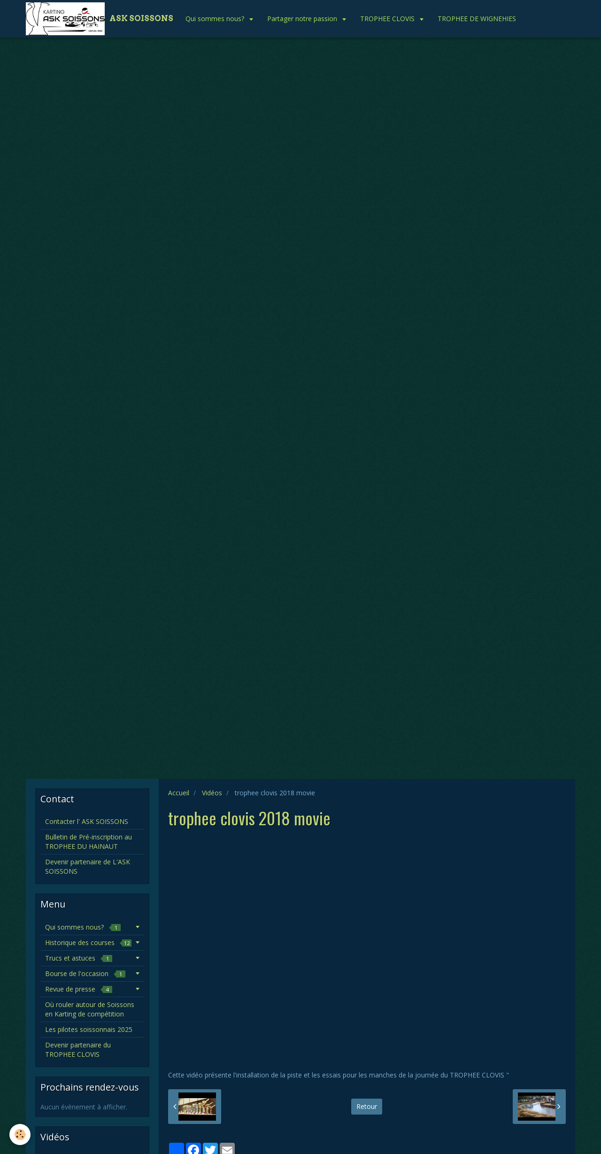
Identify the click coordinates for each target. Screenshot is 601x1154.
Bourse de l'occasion (85, 973)
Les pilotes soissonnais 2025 (88, 1029)
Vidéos (212, 792)
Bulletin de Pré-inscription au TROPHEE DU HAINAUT (88, 841)
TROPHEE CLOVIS (388, 18)
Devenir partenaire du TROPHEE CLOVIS (78, 1049)
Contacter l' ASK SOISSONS (86, 821)
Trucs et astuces (78, 958)
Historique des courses (88, 942)
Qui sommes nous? (215, 18)
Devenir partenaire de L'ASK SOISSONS (87, 866)
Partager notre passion (303, 18)
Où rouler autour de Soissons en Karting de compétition (89, 1009)
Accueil (178, 792)
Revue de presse (78, 989)
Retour (366, 1106)
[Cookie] (20, 1134)
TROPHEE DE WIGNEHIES (477, 18)
